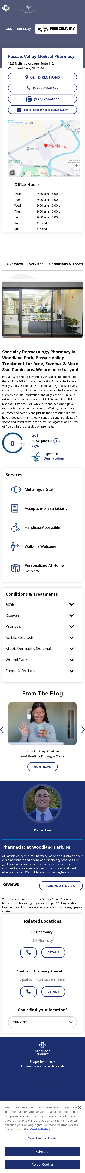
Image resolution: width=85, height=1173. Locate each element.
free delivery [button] (62, 28)
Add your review (60, 885)
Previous (2, 729)
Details (53, 952)
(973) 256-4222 (42, 98)
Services (36, 263)
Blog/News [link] (42, 1095)
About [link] (42, 1089)
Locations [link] (42, 1083)
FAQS (8, 29)
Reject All (42, 1153)
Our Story (24, 29)
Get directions (42, 77)
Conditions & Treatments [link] (43, 1077)
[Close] (80, 1110)
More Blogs (43, 766)
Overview (15, 263)
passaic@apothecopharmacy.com (42, 110)
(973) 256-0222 (42, 88)
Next (83, 729)
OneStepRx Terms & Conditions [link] (42, 1101)
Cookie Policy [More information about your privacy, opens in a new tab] (40, 1131)
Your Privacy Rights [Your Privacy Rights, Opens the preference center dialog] (42, 1140)
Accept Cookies (43, 1167)
